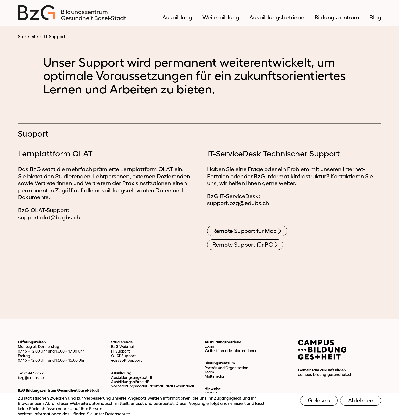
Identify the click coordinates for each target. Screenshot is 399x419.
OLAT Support (123, 356)
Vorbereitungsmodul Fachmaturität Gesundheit (152, 386)
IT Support (120, 351)
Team (209, 372)
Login (209, 346)
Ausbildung (121, 373)
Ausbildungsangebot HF (132, 377)
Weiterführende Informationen (231, 350)
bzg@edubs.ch (31, 377)
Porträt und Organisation (226, 368)
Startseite (28, 36)
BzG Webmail (122, 346)
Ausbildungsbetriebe (223, 342)
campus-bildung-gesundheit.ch (325, 374)
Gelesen (319, 400)
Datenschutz (117, 413)
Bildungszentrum (220, 363)
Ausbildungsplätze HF (130, 382)
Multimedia (214, 376)
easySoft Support (126, 360)
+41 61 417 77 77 (31, 373)
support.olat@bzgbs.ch (49, 217)
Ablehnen (360, 400)
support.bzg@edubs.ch (238, 203)
